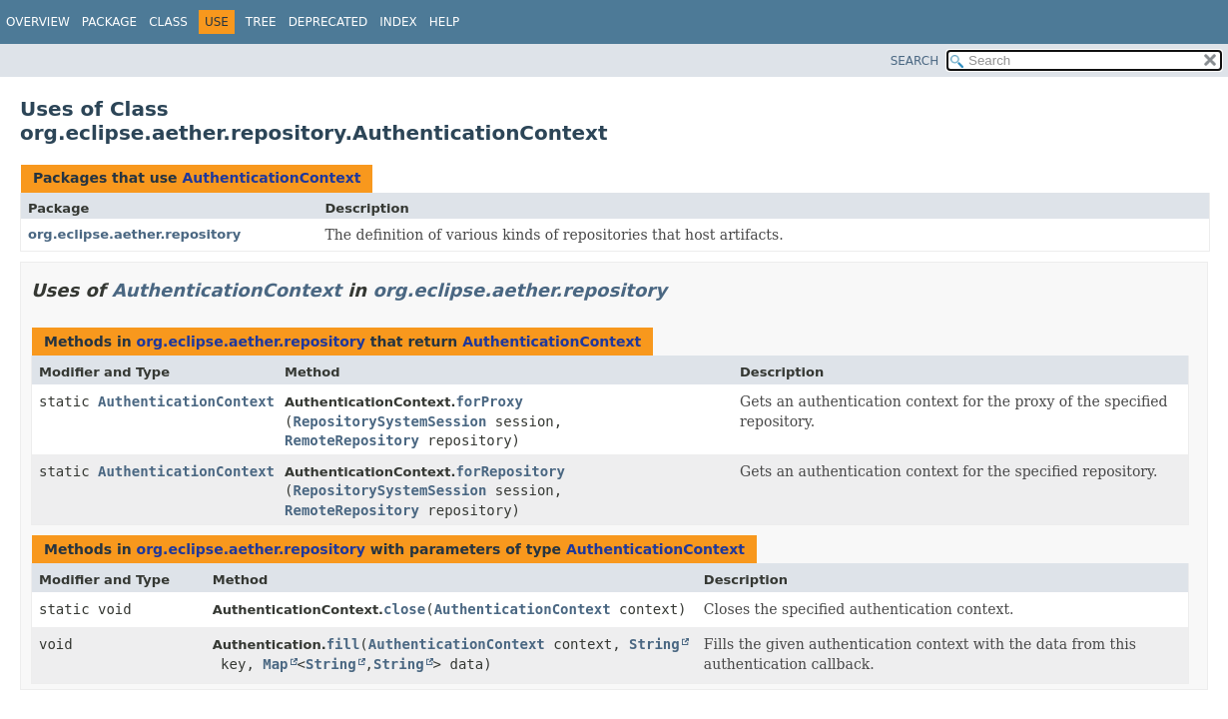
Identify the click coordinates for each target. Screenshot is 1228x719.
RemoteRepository (352, 440)
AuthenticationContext (271, 178)
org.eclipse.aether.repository (134, 234)
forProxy (488, 401)
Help (444, 22)
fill (343, 644)
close (404, 609)
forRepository (510, 471)
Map (275, 664)
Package (109, 22)
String (654, 644)
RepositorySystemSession (389, 421)
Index (398, 22)
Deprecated (328, 22)
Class (168, 22)
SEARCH (915, 61)
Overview (38, 22)
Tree (261, 22)
